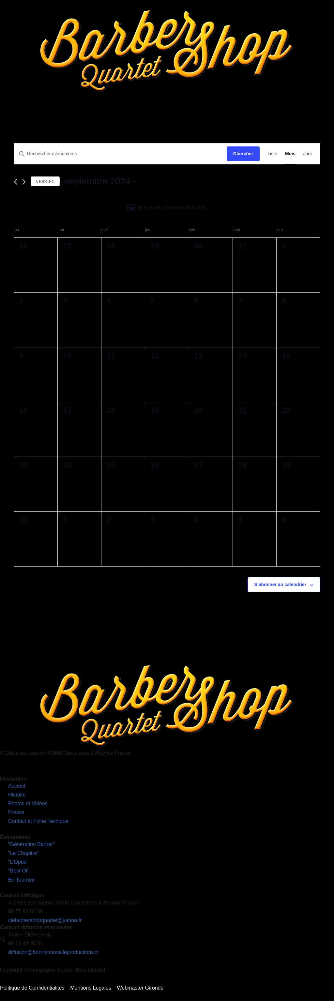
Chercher (243, 153)
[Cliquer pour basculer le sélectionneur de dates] (101, 181)
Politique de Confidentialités (32, 988)
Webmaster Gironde (140, 988)
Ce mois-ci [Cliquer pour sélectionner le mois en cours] (45, 181)
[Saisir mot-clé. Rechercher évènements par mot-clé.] (120, 154)
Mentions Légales (90, 988)
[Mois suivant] (24, 182)
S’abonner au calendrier (280, 584)
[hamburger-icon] (326, 107)
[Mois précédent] (15, 182)
